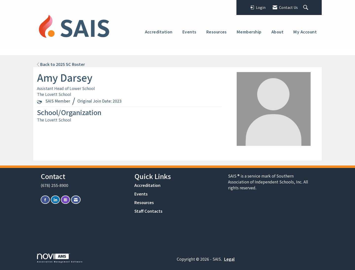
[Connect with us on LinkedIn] (55, 199)
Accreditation (159, 32)
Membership (249, 32)
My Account (305, 32)
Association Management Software (60, 258)
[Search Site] (306, 8)
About (277, 32)
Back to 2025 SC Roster (61, 64)
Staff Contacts (148, 211)
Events (189, 32)
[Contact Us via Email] (76, 199)
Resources (216, 32)
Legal (229, 259)
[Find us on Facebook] (45, 199)
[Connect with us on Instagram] (65, 199)
